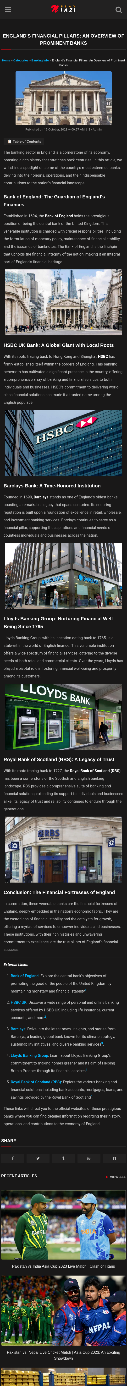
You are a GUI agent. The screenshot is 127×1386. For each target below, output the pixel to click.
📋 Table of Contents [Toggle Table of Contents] (24, 141)
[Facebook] (12, 1158)
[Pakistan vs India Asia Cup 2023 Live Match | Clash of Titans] (63, 1225)
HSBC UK (19, 1002)
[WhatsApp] (88, 1158)
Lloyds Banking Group (29, 1055)
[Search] (119, 9)
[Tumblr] (63, 1158)
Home (6, 60)
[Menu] (8, 9)
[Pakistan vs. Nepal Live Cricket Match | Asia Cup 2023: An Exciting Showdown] (63, 1311)
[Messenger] (114, 1158)
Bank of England (25, 976)
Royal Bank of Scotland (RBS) (36, 1082)
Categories (20, 60)
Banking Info (40, 60)
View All (116, 1177)
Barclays (18, 1029)
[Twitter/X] (38, 1158)
